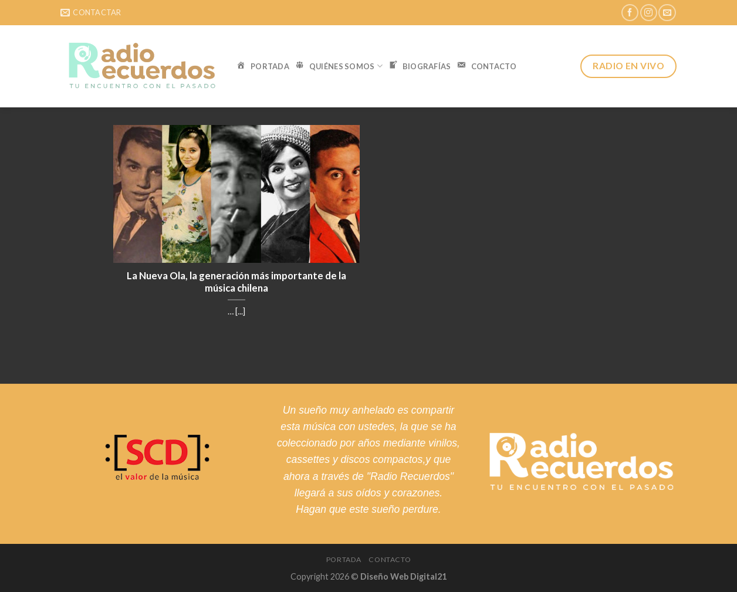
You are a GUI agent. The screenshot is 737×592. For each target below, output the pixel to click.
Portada (343, 559)
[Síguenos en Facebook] (629, 12)
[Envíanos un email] (666, 12)
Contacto (389, 559)
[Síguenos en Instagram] (648, 12)
